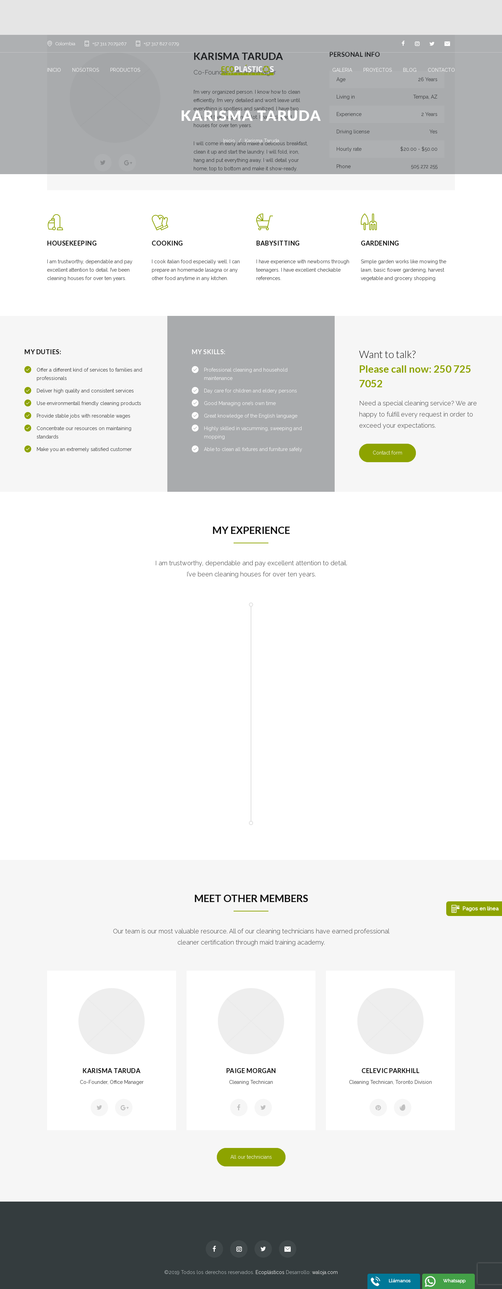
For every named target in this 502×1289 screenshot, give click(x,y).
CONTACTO (441, 70)
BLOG (410, 70)
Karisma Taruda (111, 1070)
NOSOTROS (85, 70)
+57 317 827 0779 (161, 43)
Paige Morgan (251, 1070)
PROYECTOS (377, 70)
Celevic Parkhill (390, 1070)
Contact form (387, 453)
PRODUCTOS (125, 70)
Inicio (229, 140)
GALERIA (342, 70)
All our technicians (251, 1157)
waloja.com (325, 1272)
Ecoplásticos (270, 1272)
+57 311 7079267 (109, 43)
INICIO (54, 70)
